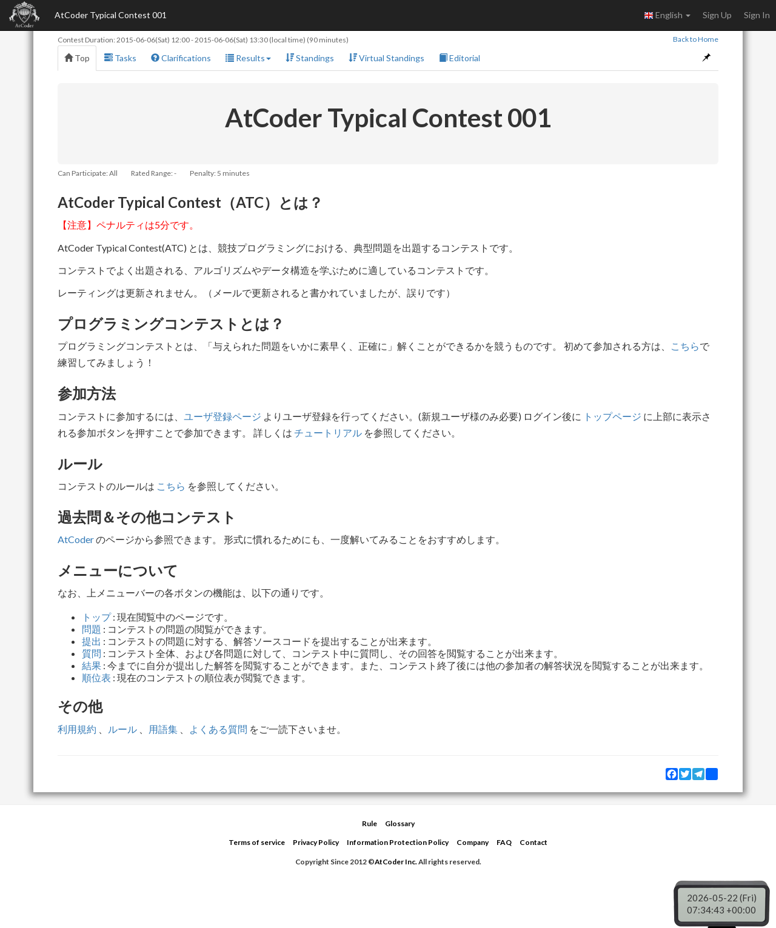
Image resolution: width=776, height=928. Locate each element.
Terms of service (257, 842)
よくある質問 (218, 729)
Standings (310, 58)
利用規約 (77, 729)
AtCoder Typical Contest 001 (111, 15)
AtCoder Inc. (396, 861)
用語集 (163, 729)
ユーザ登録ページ (222, 416)
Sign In (757, 15)
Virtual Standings (386, 58)
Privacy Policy (316, 842)
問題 (91, 629)
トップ (96, 617)
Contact (533, 842)
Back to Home (695, 39)
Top (77, 58)
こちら (685, 346)
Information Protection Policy (398, 842)
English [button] (667, 15)
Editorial (459, 58)
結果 (91, 665)
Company (473, 842)
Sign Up (717, 15)
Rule (369, 823)
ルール (122, 729)
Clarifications (181, 58)
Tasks (120, 58)
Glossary (400, 823)
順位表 (96, 677)
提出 (91, 641)
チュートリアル (328, 432)
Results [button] (248, 58)
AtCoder (76, 539)
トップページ (612, 416)
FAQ (504, 842)
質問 (91, 653)
